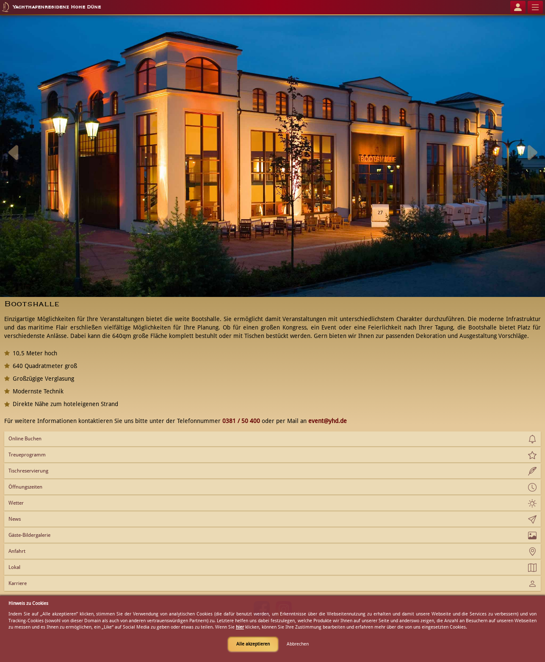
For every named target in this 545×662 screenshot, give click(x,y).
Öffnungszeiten (25, 487)
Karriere (17, 583)
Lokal (14, 567)
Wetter (16, 503)
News (14, 519)
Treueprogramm (27, 455)
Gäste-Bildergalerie (29, 535)
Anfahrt (16, 551)
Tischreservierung (28, 471)
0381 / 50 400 (241, 421)
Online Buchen (24, 439)
